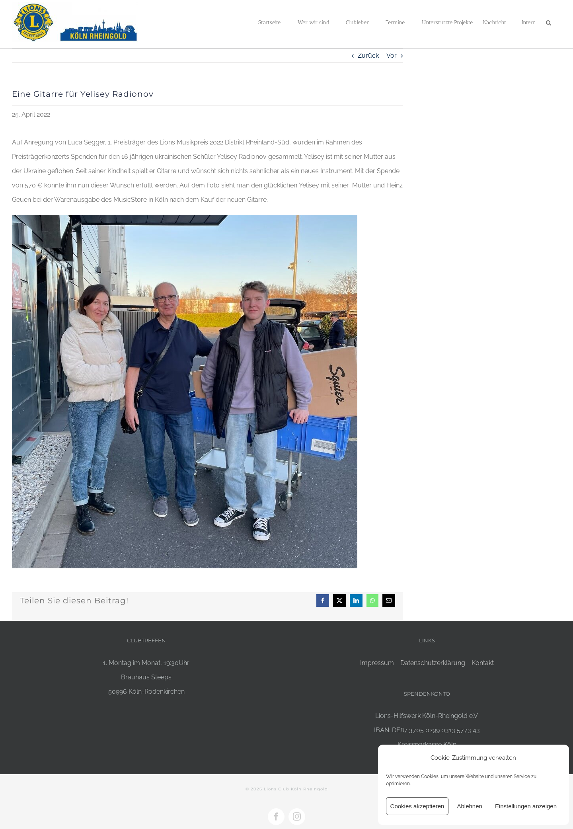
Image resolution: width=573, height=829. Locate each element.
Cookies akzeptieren (417, 806)
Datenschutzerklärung (432, 663)
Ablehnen (469, 806)
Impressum (377, 663)
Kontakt (483, 663)
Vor (391, 55)
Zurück (368, 55)
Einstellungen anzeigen (526, 806)
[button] (548, 22)
